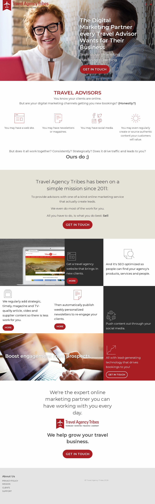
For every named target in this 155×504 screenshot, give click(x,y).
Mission (6, 484)
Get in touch (94, 69)
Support (7, 491)
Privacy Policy (10, 481)
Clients (6, 488)
